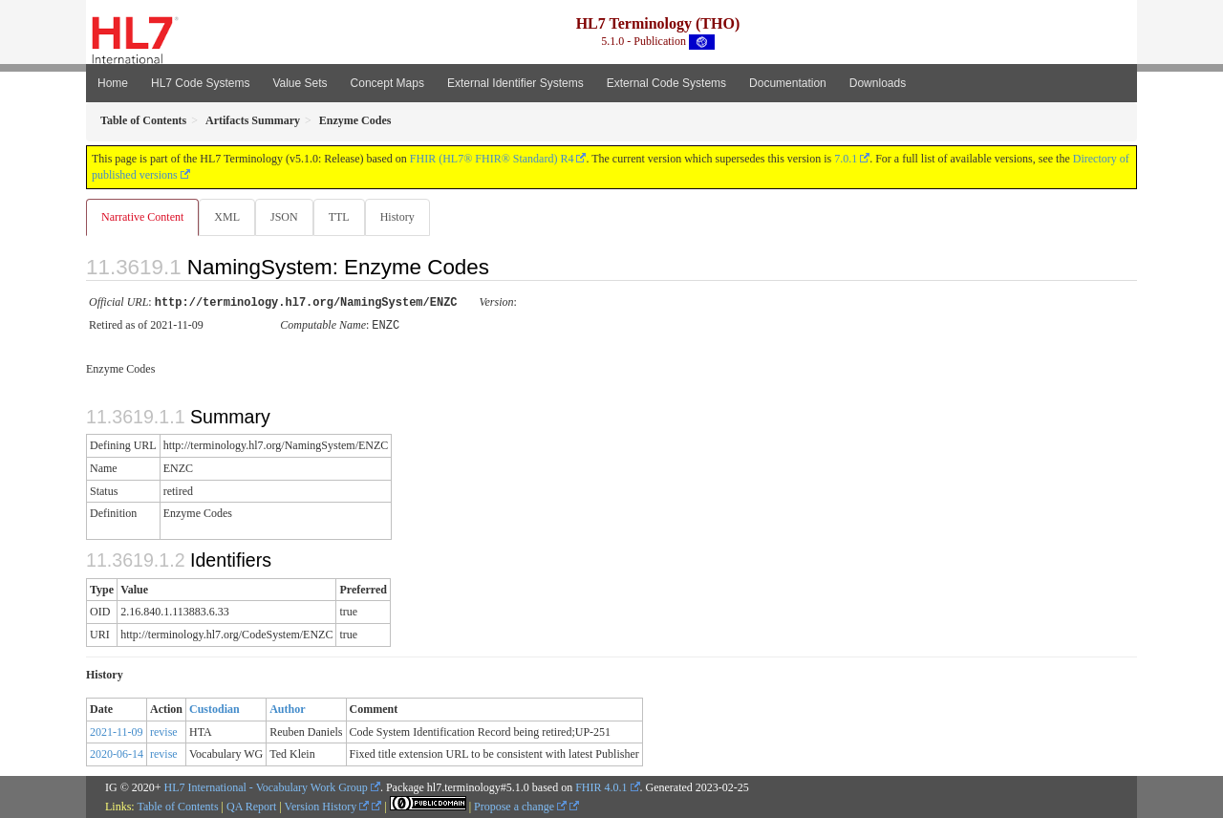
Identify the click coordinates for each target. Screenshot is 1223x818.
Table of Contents (177, 805)
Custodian (214, 708)
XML (229, 217)
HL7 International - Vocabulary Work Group (266, 786)
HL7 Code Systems (200, 83)
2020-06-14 (116, 753)
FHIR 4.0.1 (601, 786)
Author (287, 708)
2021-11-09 (116, 731)
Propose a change (520, 805)
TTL (344, 217)
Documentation (787, 83)
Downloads (877, 83)
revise (164, 731)
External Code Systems (666, 83)
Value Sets (299, 83)
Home (112, 83)
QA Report (251, 805)
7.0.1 (845, 158)
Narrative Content (142, 217)
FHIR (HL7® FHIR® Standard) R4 (492, 158)
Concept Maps (387, 83)
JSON (288, 217)
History (405, 217)
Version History (327, 805)
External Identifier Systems (515, 83)
